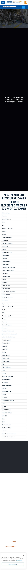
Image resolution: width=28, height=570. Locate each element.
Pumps (4, 394)
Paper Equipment (6, 379)
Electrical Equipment (7, 297)
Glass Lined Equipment (7, 331)
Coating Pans (5, 255)
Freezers (4, 319)
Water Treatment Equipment (9, 434)
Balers (3, 222)
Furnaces (4, 322)
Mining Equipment (6, 367)
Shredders (4, 415)
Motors (4, 373)
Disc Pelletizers (6, 288)
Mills (3, 364)
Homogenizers (5, 343)
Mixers (3, 370)
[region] (13, 561)
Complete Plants (6, 261)
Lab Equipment (5, 355)
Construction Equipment (8, 270)
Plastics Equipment (7, 385)
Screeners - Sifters (7, 412)
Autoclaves (5, 216)
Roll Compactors (6, 409)
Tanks (3, 421)
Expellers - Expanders (7, 303)
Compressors (5, 264)
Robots (4, 406)
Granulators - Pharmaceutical (9, 334)
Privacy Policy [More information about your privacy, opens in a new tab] (19, 560)
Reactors (4, 397)
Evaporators (5, 300)
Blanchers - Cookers (7, 228)
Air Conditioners (6, 213)
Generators (5, 328)
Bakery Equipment (6, 219)
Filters (3, 313)
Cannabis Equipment (7, 243)
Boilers (4, 234)
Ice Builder (4, 346)
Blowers (4, 231)
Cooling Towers (6, 276)
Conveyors (5, 273)
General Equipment (6, 325)
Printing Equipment (6, 391)
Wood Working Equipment (8, 437)
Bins (3, 225)
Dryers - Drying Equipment (8, 291)
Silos (3, 418)
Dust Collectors (6, 294)
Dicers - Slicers (6, 285)
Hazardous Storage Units (8, 337)
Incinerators (5, 349)
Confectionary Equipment (8, 267)
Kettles (4, 352)
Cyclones (4, 282)
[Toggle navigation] (3, 2)
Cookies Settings (13, 564)
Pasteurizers (5, 382)
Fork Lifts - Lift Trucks (7, 316)
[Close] (24, 555)
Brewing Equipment (7, 237)
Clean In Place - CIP (7, 252)
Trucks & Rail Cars (6, 428)
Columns (4, 258)
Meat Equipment (6, 361)
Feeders (4, 310)
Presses (4, 388)
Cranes (4, 279)
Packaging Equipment (7, 376)
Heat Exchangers (6, 340)
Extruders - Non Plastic (8, 306)
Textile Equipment (6, 425)
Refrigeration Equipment (8, 400)
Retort (3, 403)
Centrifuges (5, 246)
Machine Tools (5, 358)
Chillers (4, 249)
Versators (4, 431)
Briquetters (5, 240)
